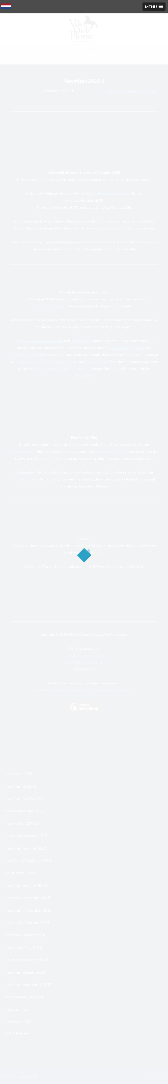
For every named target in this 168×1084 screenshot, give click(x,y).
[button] (154, 6)
